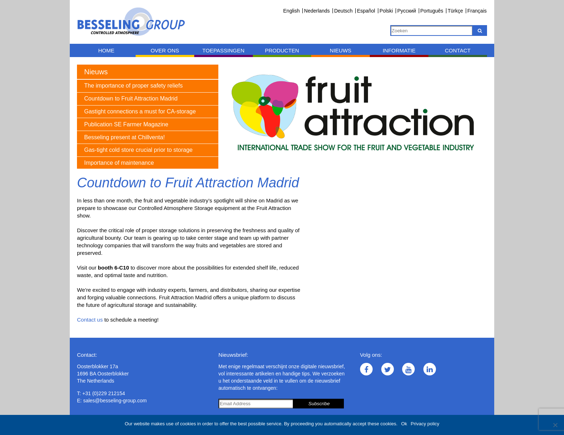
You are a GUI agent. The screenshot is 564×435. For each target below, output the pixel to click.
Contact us (90, 320)
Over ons (165, 50)
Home (106, 50)
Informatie (399, 50)
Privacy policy (425, 423)
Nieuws (340, 50)
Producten (282, 50)
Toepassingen (224, 50)
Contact (457, 50)
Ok (404, 423)
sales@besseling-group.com (115, 400)
